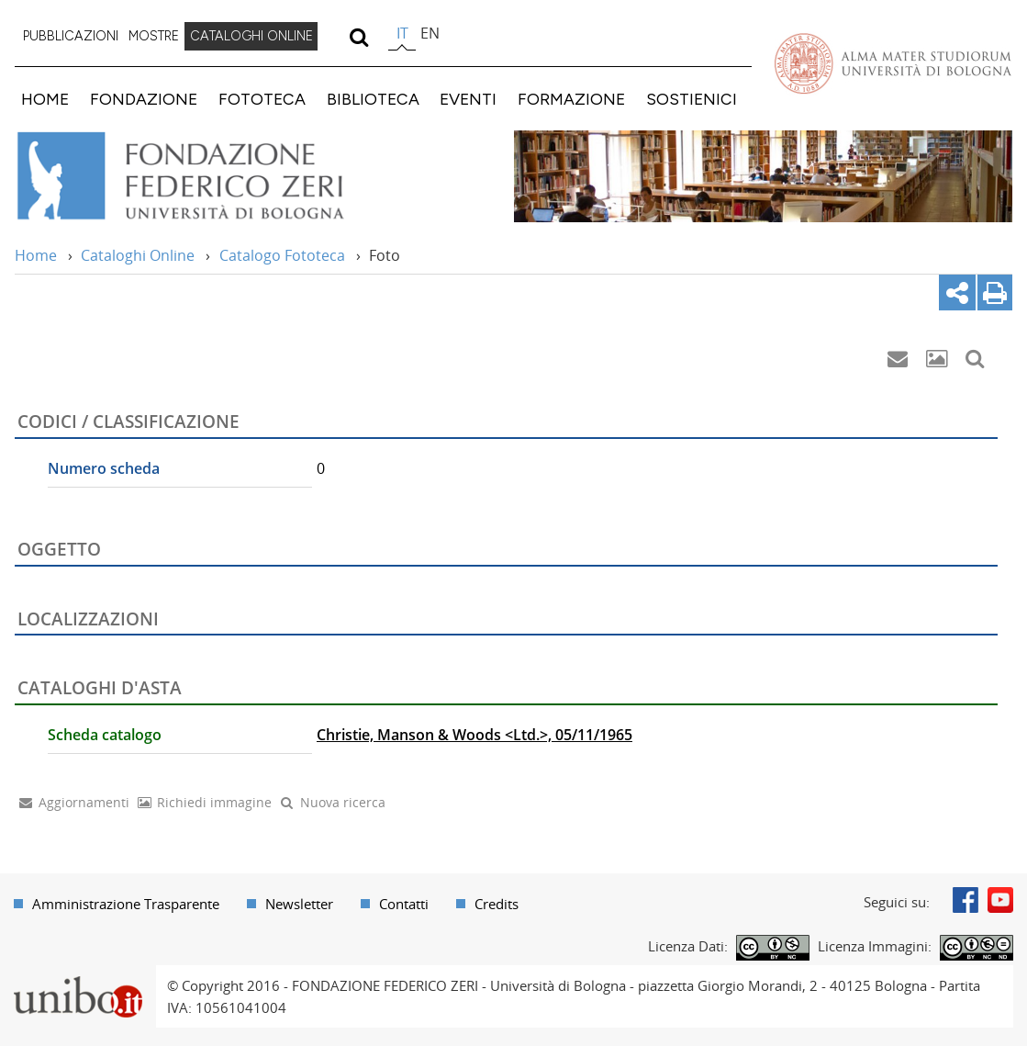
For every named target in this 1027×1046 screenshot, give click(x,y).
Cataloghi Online (138, 255)
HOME (45, 98)
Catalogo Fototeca (282, 255)
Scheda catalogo (105, 735)
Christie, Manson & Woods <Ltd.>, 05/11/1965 (474, 735)
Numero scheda (104, 468)
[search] (358, 37)
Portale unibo (77, 976)
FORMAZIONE (571, 98)
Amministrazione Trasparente (125, 903)
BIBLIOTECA (373, 98)
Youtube (1000, 900)
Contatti (404, 903)
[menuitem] (70, 36)
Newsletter (299, 903)
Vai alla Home (205, 176)
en (430, 33)
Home (36, 255)
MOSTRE (153, 36)
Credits (496, 903)
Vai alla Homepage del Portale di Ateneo (893, 63)
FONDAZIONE (143, 98)
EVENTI (468, 98)
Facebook (965, 900)
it (402, 33)
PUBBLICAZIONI (70, 36)
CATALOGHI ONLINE (251, 36)
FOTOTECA (262, 98)
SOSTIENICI (691, 98)
